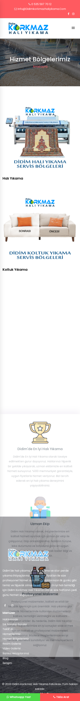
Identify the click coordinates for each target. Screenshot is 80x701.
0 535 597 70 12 (41, 4)
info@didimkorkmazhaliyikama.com (42, 9)
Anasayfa (40, 66)
